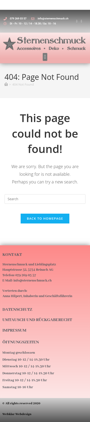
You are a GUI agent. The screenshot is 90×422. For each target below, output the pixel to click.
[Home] (6, 84)
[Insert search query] (45, 199)
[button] (45, 57)
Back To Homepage (45, 218)
